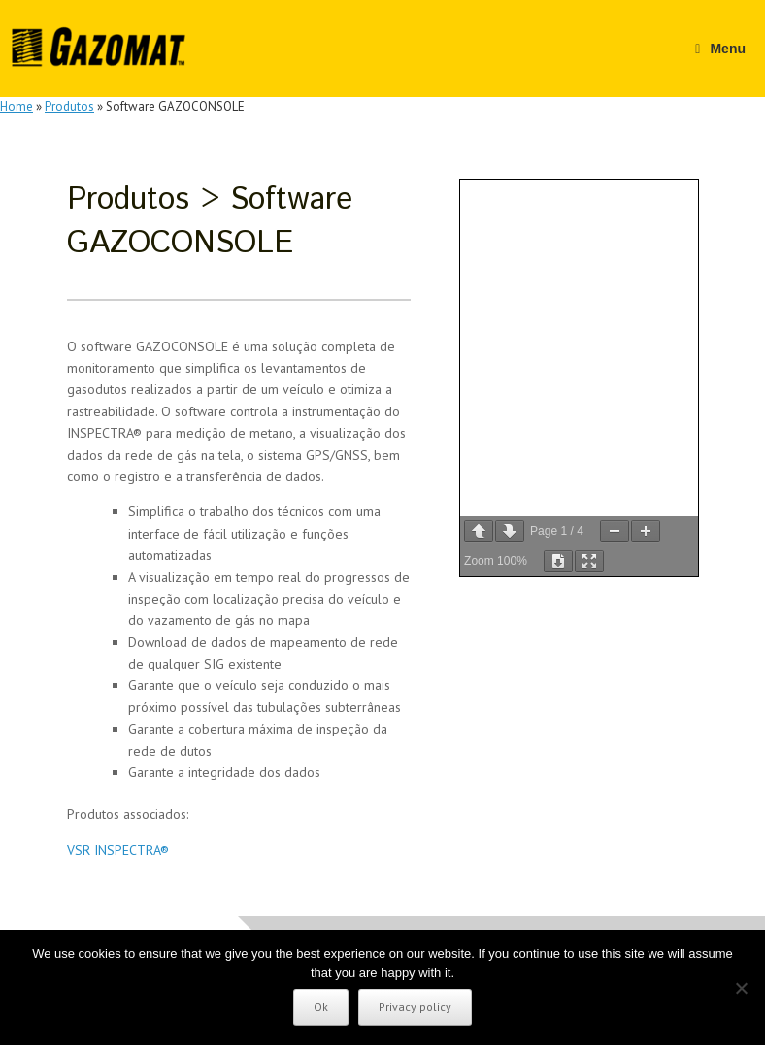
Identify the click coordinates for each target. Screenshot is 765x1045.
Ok (321, 1006)
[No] (740, 987)
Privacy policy (415, 1006)
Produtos (69, 106)
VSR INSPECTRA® (118, 850)
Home (16, 106)
